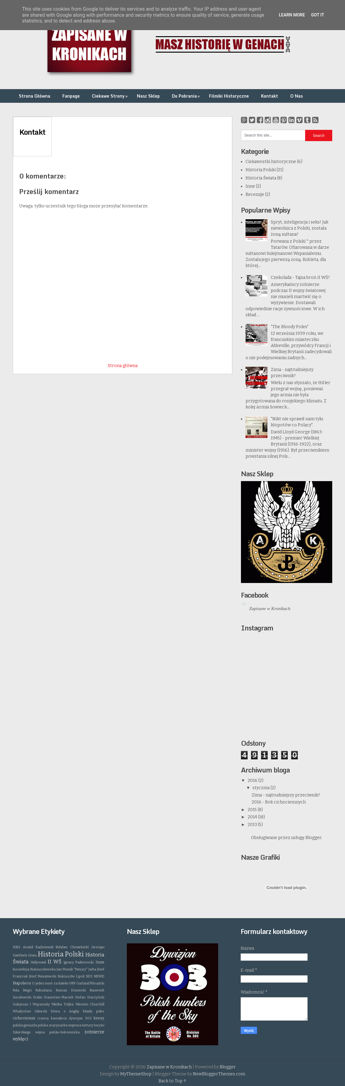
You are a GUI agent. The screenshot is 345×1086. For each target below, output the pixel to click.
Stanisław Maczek (59, 997)
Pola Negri (22, 990)
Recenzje (255, 194)
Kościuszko (66, 976)
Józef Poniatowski (43, 976)
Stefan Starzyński (89, 997)
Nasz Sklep (148, 95)
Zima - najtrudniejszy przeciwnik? (286, 795)
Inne (250, 186)
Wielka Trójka (62, 1004)
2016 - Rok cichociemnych (279, 802)
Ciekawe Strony (110, 96)
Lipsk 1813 (84, 976)
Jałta (92, 969)
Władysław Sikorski (30, 1011)
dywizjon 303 (80, 1018)
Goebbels (20, 955)
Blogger (313, 837)
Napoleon (22, 983)
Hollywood (38, 962)
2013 (253, 824)
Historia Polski (261, 169)
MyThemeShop (136, 1074)
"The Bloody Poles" (289, 326)
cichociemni (24, 1018)
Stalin (37, 997)
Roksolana (44, 990)
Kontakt (269, 95)
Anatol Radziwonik (38, 947)
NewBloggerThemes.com (219, 1074)
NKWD (99, 976)
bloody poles (93, 1011)
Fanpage (71, 95)
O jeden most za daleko (50, 983)
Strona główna (123, 365)
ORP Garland (79, 983)
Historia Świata (261, 178)
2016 (253, 780)
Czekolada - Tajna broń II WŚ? (300, 277)
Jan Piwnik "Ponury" (72, 969)
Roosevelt (97, 990)
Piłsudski (97, 983)
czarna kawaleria (52, 1018)
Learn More (292, 14)
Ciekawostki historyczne (271, 161)
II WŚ (54, 962)
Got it (317, 14)
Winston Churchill (89, 1004)
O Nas (296, 95)
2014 (253, 817)
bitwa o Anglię (65, 1011)
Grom (32, 955)
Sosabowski (22, 997)
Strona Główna (34, 95)
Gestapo (97, 947)
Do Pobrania (186, 96)
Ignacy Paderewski (79, 962)
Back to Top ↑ (172, 1081)
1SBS (16, 947)
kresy (99, 1018)
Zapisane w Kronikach (269, 608)
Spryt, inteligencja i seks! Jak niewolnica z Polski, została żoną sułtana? (299, 228)
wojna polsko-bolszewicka (57, 1032)
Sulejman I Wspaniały (31, 1004)
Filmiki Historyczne (229, 95)
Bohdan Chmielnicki (72, 947)
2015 (253, 809)
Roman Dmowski (71, 990)
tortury (87, 1025)
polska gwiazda (25, 1025)
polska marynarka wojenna (59, 1025)
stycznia (261, 787)
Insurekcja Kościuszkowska (34, 969)
